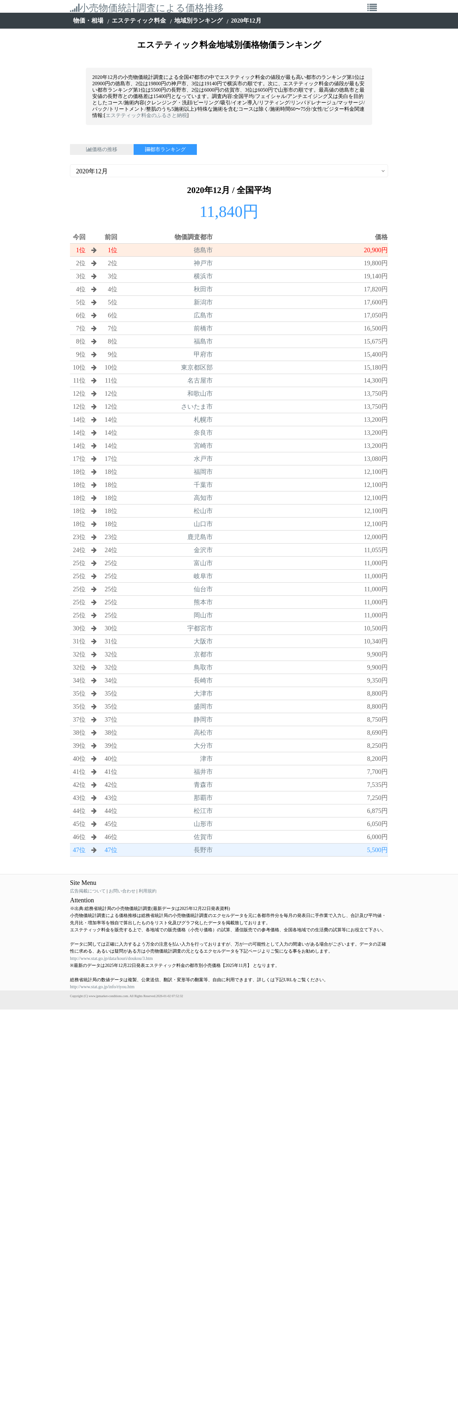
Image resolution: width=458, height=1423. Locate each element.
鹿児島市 (200, 536)
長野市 (203, 849)
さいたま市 (197, 406)
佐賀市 (203, 836)
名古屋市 (200, 380)
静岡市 (203, 719)
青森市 (203, 784)
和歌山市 (200, 393)
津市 (206, 758)
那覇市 (203, 797)
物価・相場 (88, 20)
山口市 (203, 523)
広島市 (203, 315)
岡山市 (203, 615)
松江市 (203, 810)
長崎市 (203, 680)
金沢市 (203, 549)
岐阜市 (203, 576)
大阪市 (203, 641)
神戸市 (203, 263)
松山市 (203, 510)
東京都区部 (197, 367)
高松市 (203, 732)
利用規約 (147, 891)
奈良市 (203, 432)
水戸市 (203, 458)
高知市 (203, 497)
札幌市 (203, 419)
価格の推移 (101, 149)
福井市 (203, 771)
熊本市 (203, 602)
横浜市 (203, 276)
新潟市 (203, 302)
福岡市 (203, 471)
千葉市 (203, 484)
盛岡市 (203, 706)
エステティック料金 (139, 20)
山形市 (203, 823)
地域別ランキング (198, 20)
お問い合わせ (122, 891)
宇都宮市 (200, 628)
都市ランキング (165, 149)
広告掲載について (88, 891)
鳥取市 (203, 667)
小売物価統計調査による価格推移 (147, 8)
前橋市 (203, 328)
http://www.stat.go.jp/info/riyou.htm (102, 986)
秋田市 (203, 289)
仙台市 (203, 589)
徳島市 (203, 249)
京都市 (203, 654)
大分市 (203, 745)
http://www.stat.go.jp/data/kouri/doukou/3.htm (111, 958)
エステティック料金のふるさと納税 (146, 115)
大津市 (203, 693)
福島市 (203, 341)
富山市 (203, 562)
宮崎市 (203, 445)
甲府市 (203, 354)
